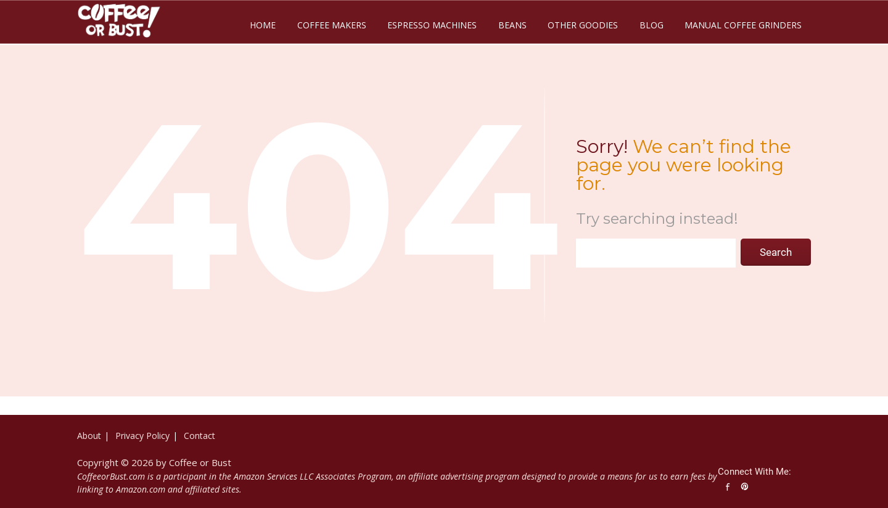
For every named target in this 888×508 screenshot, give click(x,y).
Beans (512, 25)
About (89, 435)
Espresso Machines (432, 25)
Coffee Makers (331, 25)
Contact (199, 435)
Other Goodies (583, 25)
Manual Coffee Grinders (743, 25)
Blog (651, 25)
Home (263, 25)
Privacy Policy (142, 435)
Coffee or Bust (200, 462)
